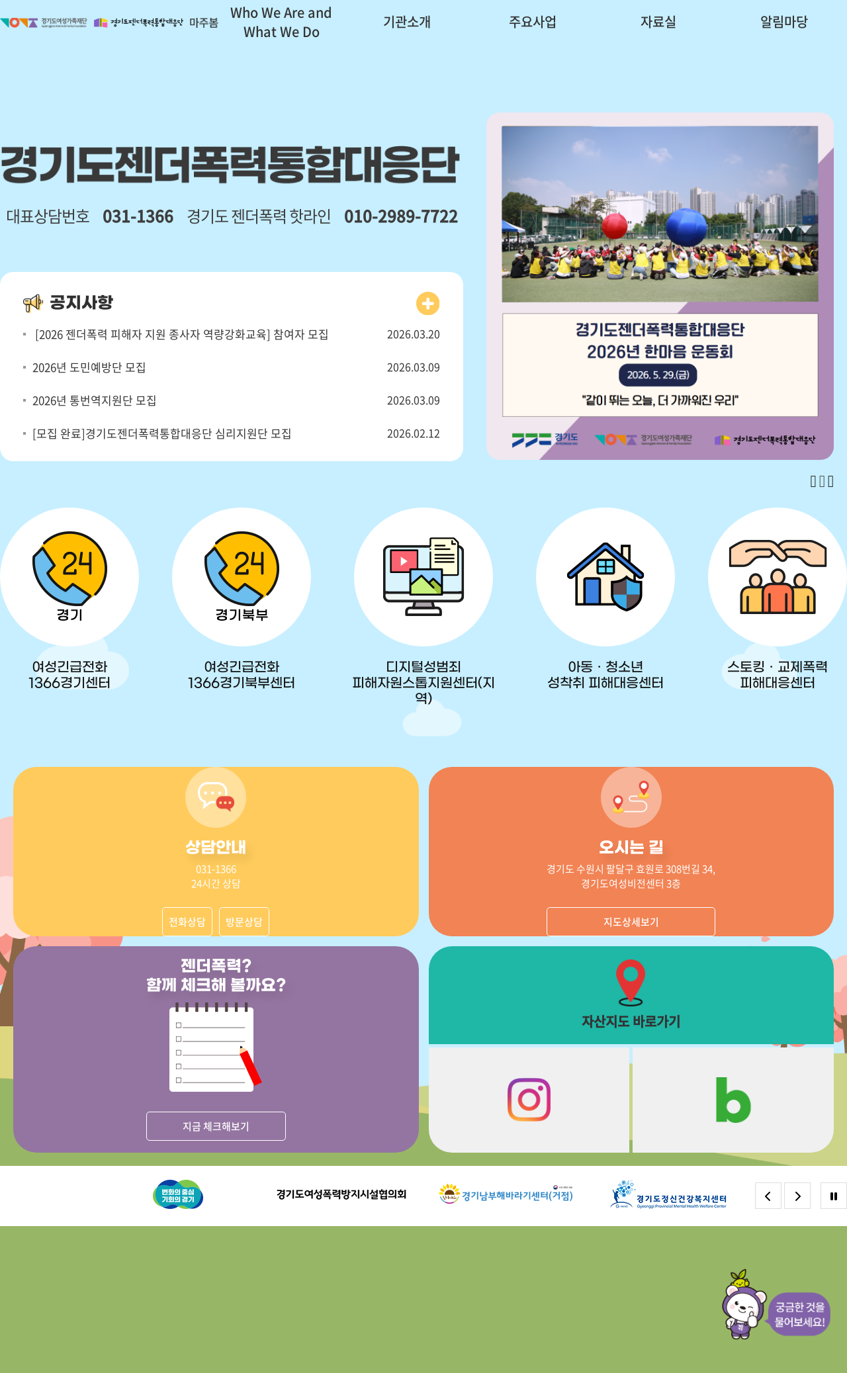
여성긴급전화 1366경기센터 (69, 675)
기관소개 (407, 21)
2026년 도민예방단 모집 (89, 367)
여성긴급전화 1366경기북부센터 (241, 675)
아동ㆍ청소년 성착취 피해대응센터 (605, 675)
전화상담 (187, 921)
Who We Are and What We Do (281, 22)
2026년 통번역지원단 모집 (94, 400)
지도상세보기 (631, 921)
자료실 (658, 21)
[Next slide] (831, 481)
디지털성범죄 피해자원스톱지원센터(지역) (423, 683)
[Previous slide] (814, 481)
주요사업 (533, 21)
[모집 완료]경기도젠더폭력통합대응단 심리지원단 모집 (162, 433)
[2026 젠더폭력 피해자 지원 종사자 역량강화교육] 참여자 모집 (180, 334)
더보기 (428, 304)
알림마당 (784, 21)
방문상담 (244, 921)
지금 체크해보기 (216, 1126)
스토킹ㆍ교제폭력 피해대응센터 (777, 675)
